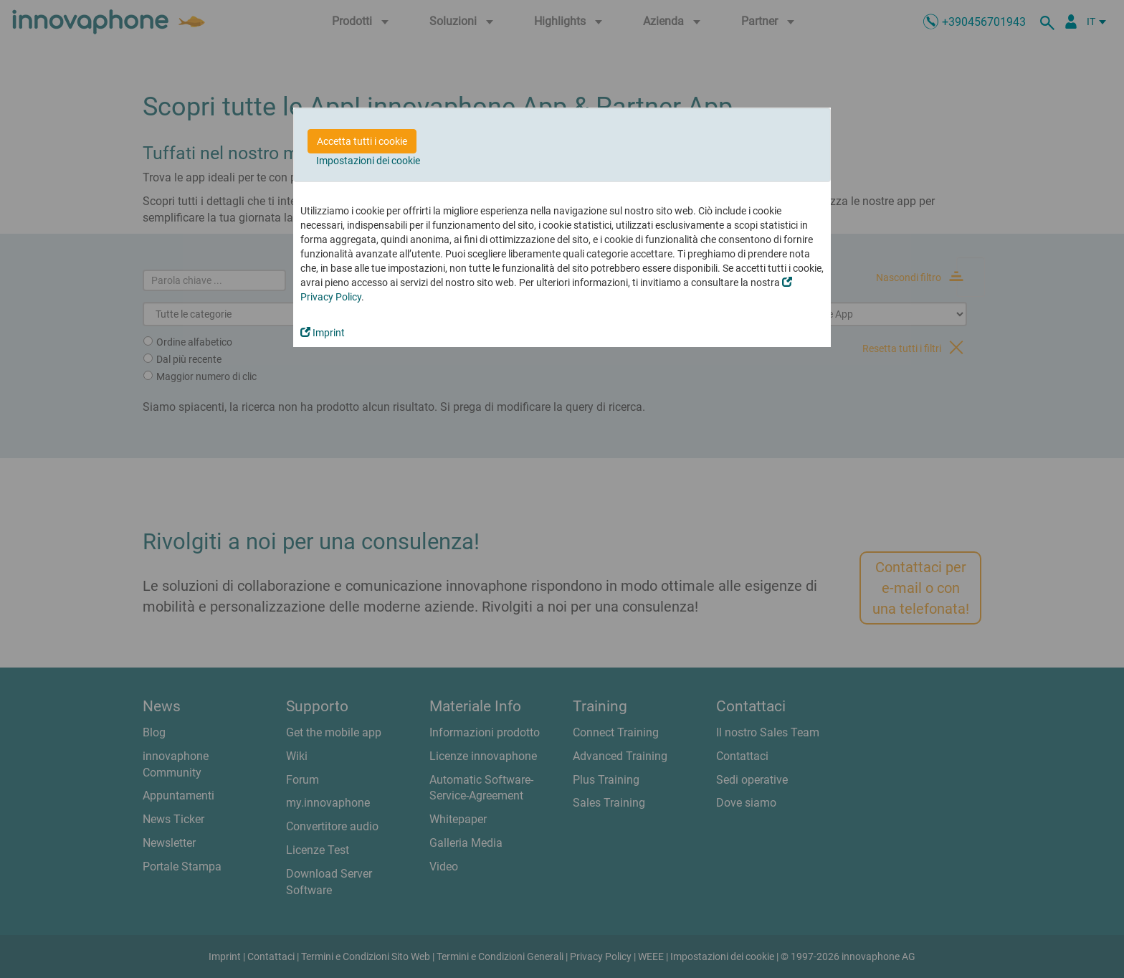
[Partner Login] (1071, 21)
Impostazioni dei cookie (368, 160)
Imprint (322, 332)
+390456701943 (984, 22)
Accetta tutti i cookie (362, 141)
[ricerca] (1049, 21)
